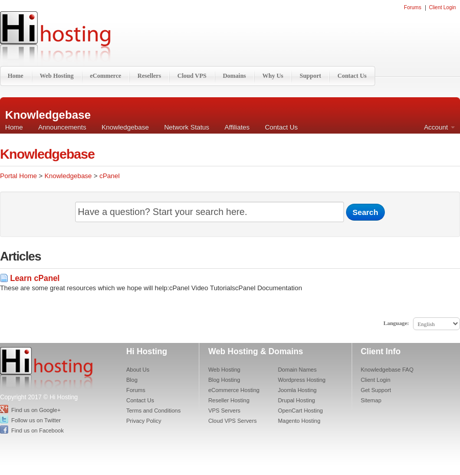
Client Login (442, 7)
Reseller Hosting (228, 400)
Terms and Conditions (153, 410)
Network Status (186, 127)
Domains (234, 75)
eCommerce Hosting (233, 390)
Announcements (62, 127)
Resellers (149, 75)
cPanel (109, 176)
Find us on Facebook (37, 430)
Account (439, 127)
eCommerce (105, 75)
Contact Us (351, 75)
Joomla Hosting (297, 390)
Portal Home (18, 176)
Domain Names (297, 369)
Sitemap (371, 400)
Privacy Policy (143, 421)
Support (310, 75)
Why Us (272, 75)
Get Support (376, 390)
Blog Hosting (224, 380)
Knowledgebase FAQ (387, 369)
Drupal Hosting (296, 400)
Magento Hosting (299, 421)
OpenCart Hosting (300, 410)
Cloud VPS (191, 75)
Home (16, 75)
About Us (137, 369)
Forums (412, 7)
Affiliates (236, 127)
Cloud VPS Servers (232, 421)
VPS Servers (224, 410)
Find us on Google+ (35, 410)
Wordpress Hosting (302, 380)
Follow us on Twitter (36, 420)
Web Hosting (57, 75)
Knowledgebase (125, 127)
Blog (131, 380)
